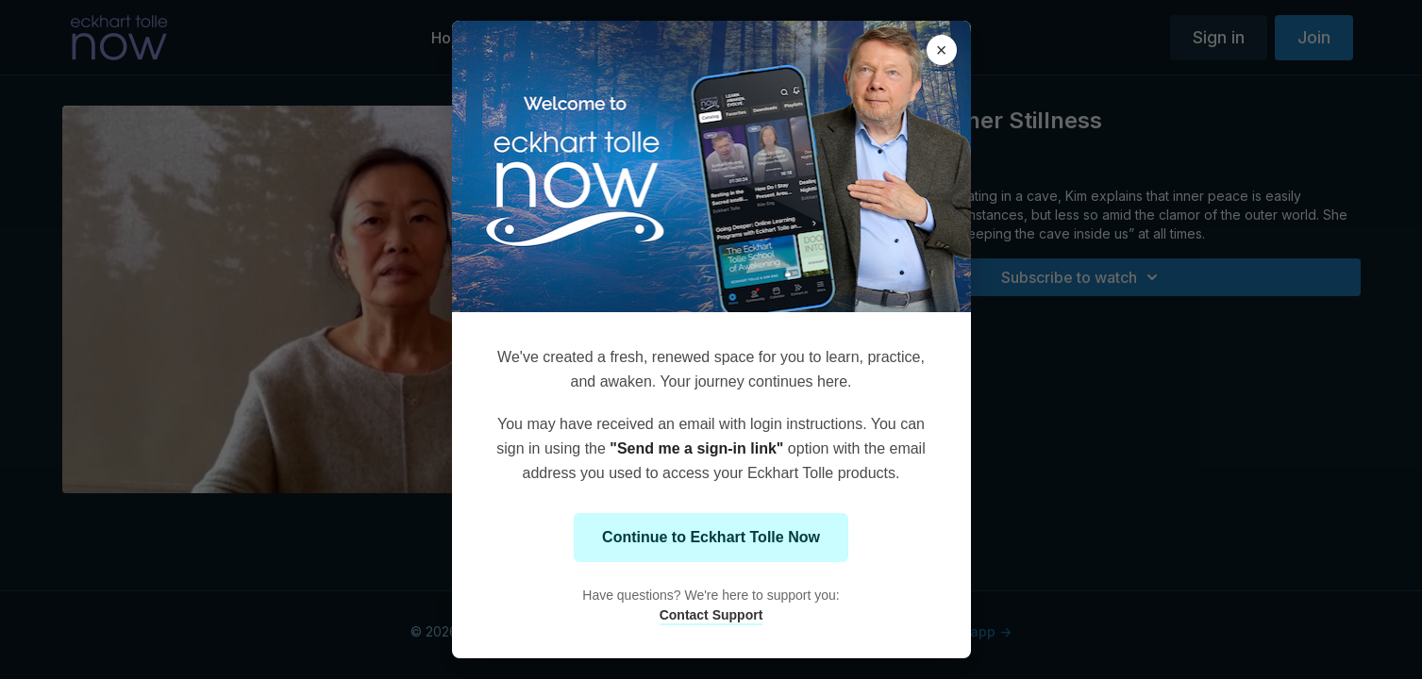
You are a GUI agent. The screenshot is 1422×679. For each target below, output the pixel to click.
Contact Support (711, 614)
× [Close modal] (941, 50)
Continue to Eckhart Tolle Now (711, 537)
